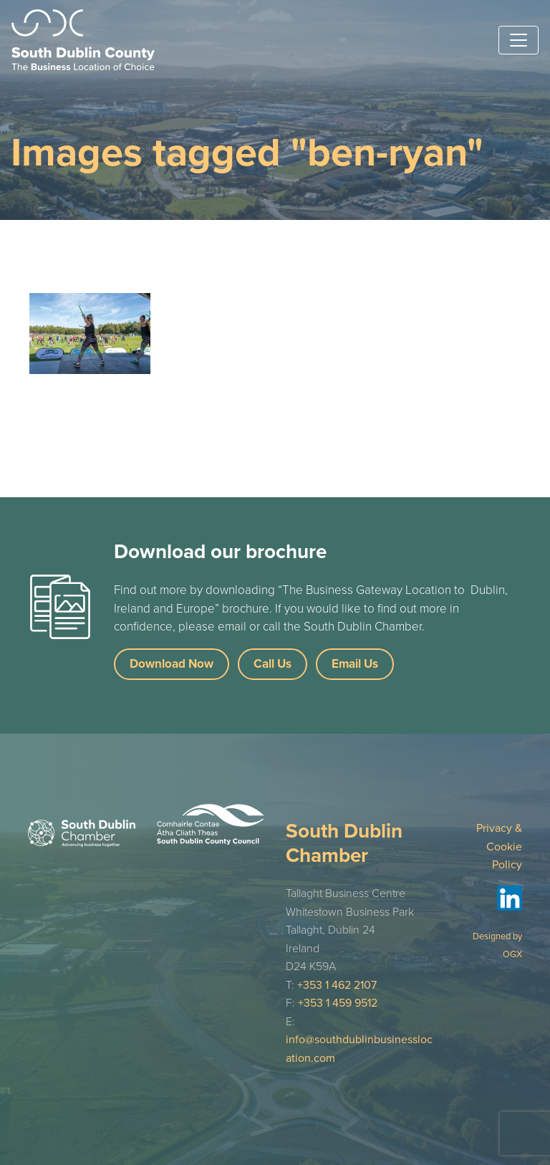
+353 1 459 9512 (337, 1003)
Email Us (355, 663)
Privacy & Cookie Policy (499, 846)
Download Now (171, 663)
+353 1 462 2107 (337, 985)
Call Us (272, 663)
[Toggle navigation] (518, 40)
